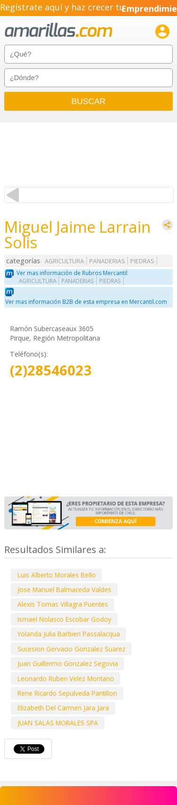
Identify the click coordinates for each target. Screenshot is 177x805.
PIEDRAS (142, 261)
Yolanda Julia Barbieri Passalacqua (68, 633)
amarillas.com (58, 30)
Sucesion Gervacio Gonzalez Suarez (71, 648)
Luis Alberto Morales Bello (56, 574)
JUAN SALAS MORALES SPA (57, 722)
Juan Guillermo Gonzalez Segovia (67, 663)
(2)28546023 (51, 370)
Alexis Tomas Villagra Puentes (62, 604)
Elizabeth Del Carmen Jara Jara (63, 707)
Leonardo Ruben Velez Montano (65, 678)
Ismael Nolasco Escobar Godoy (64, 619)
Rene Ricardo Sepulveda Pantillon (67, 693)
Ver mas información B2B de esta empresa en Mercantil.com (86, 302)
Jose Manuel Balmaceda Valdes (64, 589)
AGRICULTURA (64, 261)
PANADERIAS (107, 261)
